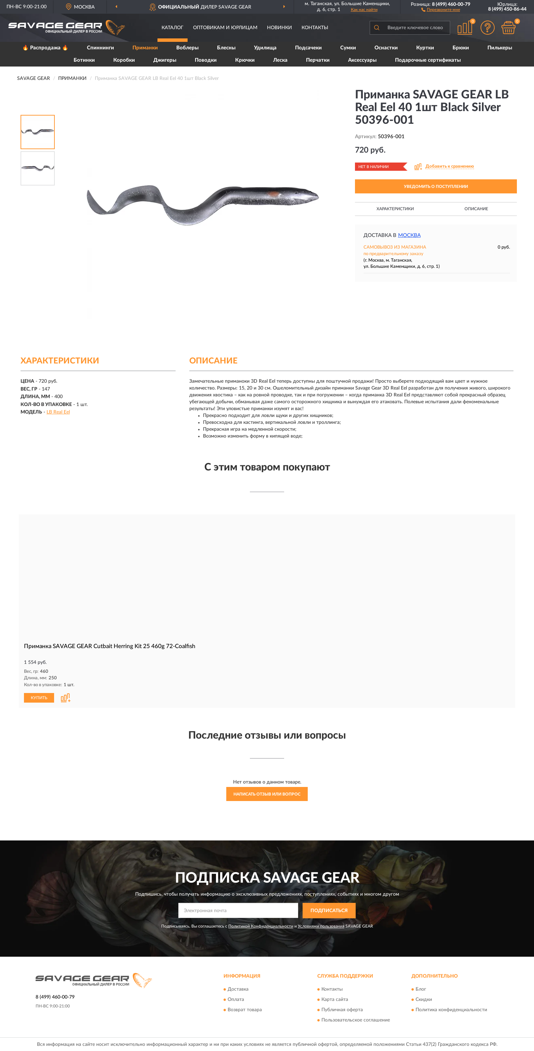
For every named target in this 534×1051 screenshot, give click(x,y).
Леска (280, 60)
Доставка (238, 989)
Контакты (315, 27)
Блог (421, 989)
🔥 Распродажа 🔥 (45, 47)
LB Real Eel (58, 412)
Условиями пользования (321, 925)
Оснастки (386, 47)
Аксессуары (362, 60)
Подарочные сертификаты (428, 60)
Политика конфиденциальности (451, 1009)
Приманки (145, 47)
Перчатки (318, 60)
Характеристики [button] (395, 209)
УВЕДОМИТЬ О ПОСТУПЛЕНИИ (436, 186)
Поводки (206, 60)
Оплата (236, 999)
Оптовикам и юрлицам (225, 27)
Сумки (348, 47)
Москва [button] (409, 235)
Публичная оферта (342, 1009)
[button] (440, 9)
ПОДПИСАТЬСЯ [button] (329, 910)
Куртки (425, 47)
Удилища (265, 47)
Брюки (461, 47)
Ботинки (84, 60)
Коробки (124, 60)
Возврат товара (245, 1009)
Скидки (424, 999)
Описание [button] (476, 209)
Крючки (245, 60)
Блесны (226, 47)
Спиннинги (100, 47)
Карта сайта (334, 999)
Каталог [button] (172, 27)
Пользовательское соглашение (355, 1019)
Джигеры (164, 60)
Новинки (279, 27)
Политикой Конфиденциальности (260, 925)
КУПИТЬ (39, 697)
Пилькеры (499, 47)
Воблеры (187, 47)
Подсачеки (308, 47)
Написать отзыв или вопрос (267, 794)
